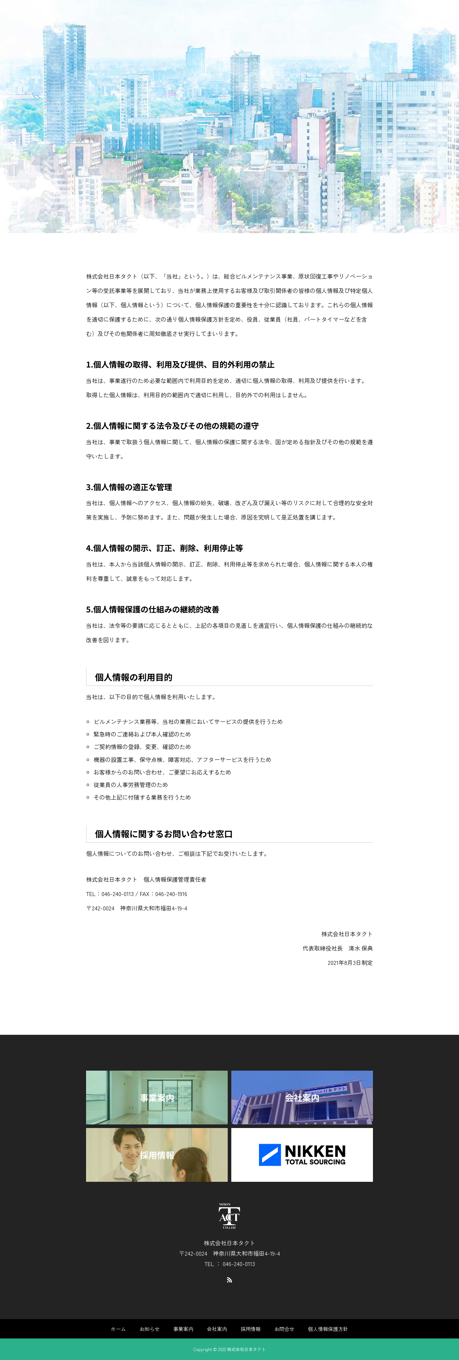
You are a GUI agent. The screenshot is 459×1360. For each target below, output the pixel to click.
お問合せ (284, 1328)
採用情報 (251, 1328)
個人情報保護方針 (328, 1328)
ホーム (118, 1328)
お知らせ (149, 1328)
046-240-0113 (117, 893)
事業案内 (183, 1328)
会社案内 (217, 1328)
